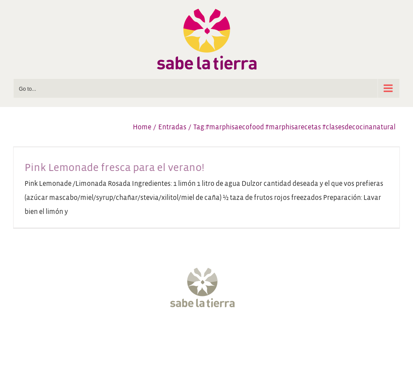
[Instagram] (198, 334)
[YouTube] (214, 334)
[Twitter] (182, 334)
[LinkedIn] (246, 334)
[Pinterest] (230, 334)
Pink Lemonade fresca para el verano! (114, 167)
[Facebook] (167, 334)
